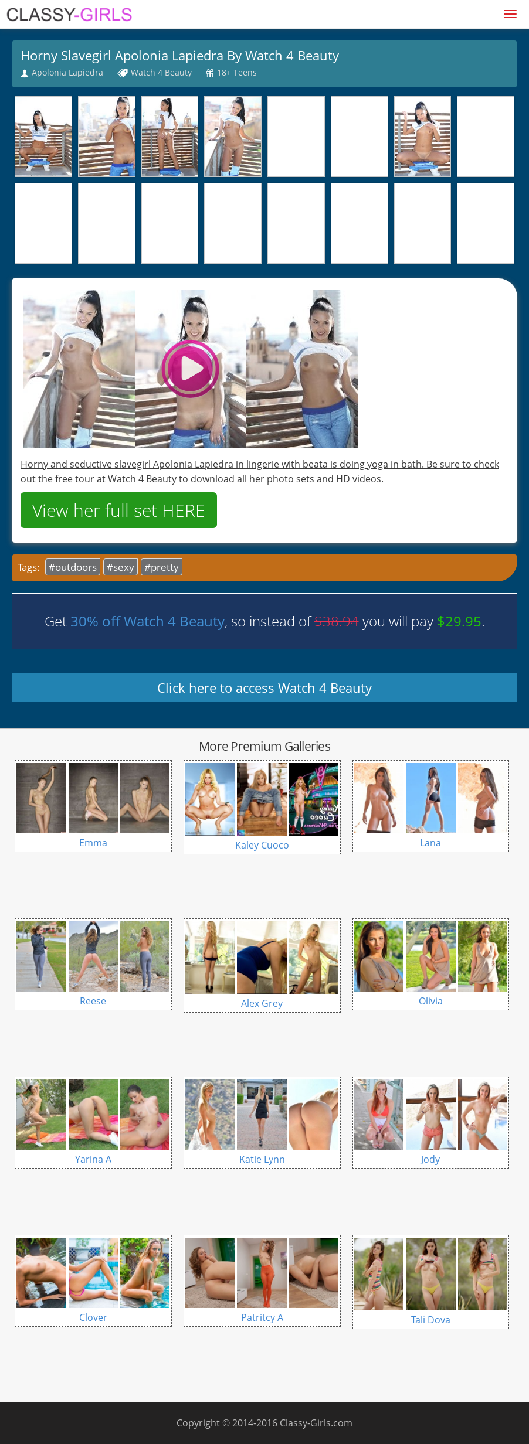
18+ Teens (237, 72)
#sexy (120, 567)
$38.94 (336, 621)
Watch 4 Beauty (161, 72)
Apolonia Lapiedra (67, 72)
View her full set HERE (118, 510)
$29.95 (459, 621)
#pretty (161, 567)
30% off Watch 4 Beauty (147, 621)
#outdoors (73, 567)
